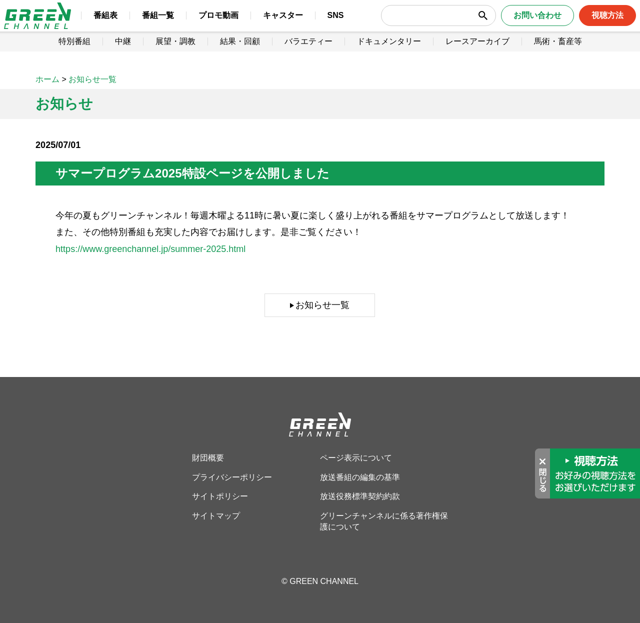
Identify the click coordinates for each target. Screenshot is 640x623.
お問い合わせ (524, 24)
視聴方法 (594, 24)
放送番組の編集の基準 (360, 477)
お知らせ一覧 (323, 305)
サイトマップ (216, 516)
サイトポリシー (220, 496)
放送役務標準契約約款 (360, 496)
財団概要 (208, 458)
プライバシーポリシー (232, 477)
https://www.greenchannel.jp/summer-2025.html (151, 249)
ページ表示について (356, 458)
